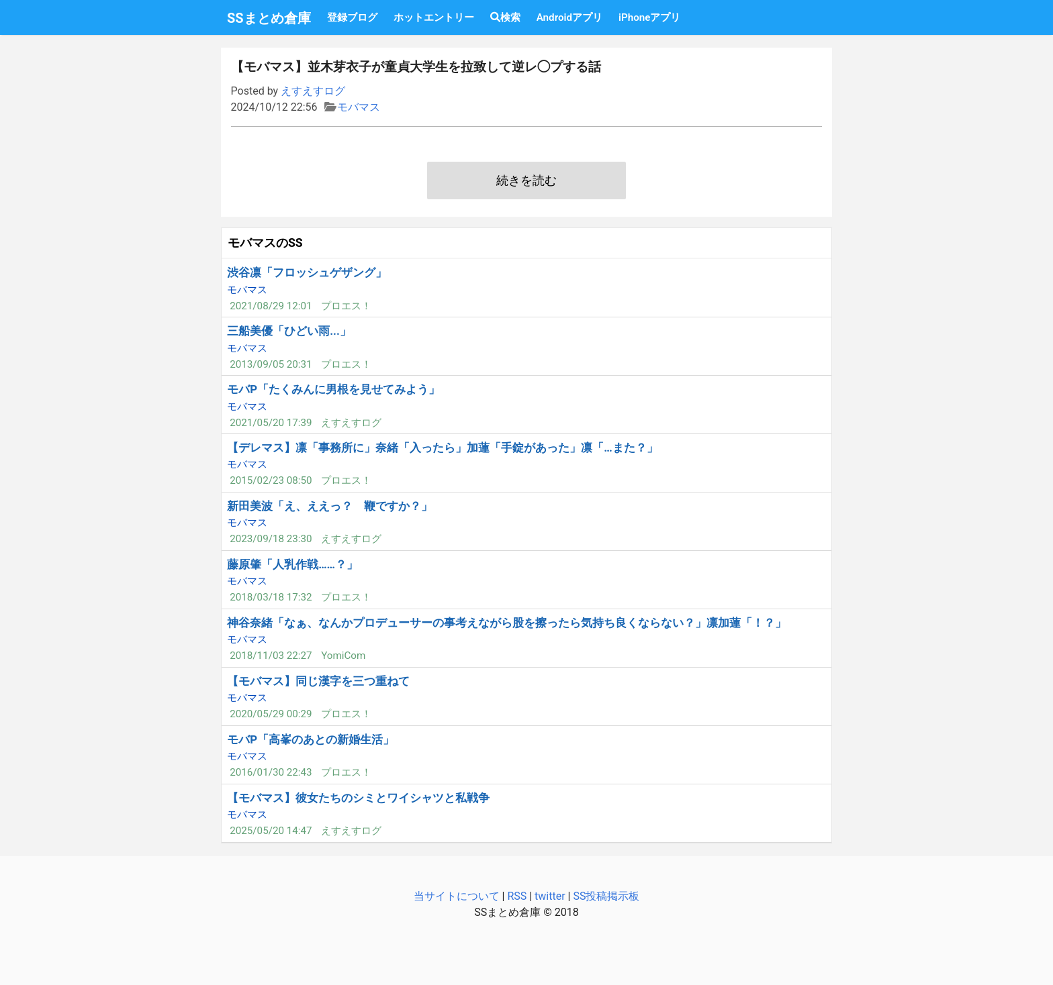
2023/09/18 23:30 (271, 539)
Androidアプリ (569, 17)
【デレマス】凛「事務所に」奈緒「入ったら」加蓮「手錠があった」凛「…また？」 (442, 447)
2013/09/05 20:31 (271, 364)
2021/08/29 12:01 (271, 306)
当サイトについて (457, 896)
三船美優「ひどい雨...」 (289, 331)
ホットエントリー (434, 17)
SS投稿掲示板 (606, 896)
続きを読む (526, 180)
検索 (505, 17)
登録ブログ (352, 17)
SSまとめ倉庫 (269, 18)
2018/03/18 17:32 (271, 597)
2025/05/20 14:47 (271, 831)
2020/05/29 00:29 (271, 714)
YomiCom (343, 656)
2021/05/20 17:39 (271, 423)
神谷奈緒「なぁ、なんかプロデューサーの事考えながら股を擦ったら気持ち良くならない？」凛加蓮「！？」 (506, 622)
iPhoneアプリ (649, 17)
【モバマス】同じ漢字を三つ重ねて (318, 681)
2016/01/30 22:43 (271, 772)
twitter (550, 896)
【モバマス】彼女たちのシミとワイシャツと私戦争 (358, 798)
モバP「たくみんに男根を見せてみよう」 (333, 389)
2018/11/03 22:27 (271, 656)
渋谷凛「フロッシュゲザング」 (307, 272)
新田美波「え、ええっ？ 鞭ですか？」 (329, 506)
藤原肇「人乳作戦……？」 (292, 564)
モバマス (358, 107)
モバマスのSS (265, 243)
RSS (516, 896)
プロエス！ (346, 306)
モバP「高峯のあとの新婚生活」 (310, 739)
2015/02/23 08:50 (271, 480)
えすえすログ (313, 91)
